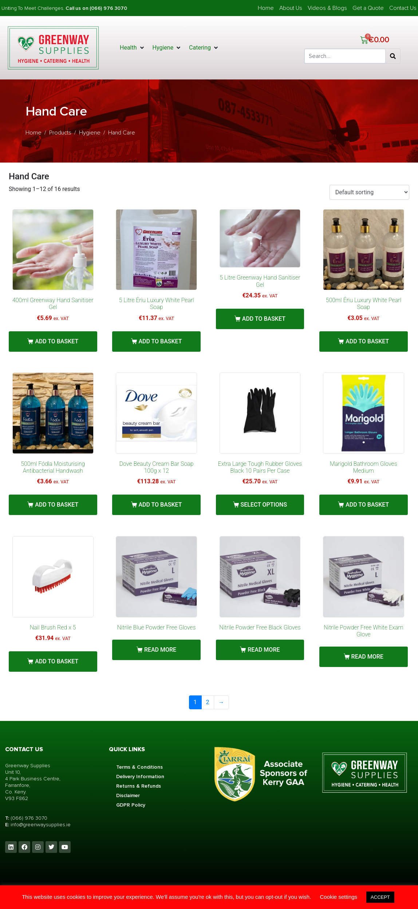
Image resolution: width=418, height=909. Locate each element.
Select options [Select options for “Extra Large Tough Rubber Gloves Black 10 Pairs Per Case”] (264, 504)
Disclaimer (128, 795)
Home (266, 8)
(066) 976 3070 (29, 818)
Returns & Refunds (138, 786)
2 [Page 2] (207, 702)
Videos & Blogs (327, 8)
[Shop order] (369, 192)
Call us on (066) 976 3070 (96, 8)
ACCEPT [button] (380, 897)
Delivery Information (140, 776)
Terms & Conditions (139, 767)
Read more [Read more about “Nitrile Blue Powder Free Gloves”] (160, 649)
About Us (290, 8)
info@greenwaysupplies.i (39, 825)
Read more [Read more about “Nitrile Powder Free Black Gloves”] (264, 649)
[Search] (393, 56)
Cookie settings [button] (339, 897)
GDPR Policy (130, 805)
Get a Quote (368, 8)
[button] (132, 48)
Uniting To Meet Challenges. (33, 8)
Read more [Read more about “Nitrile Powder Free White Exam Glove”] (367, 656)
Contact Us (403, 8)
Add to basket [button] (56, 341)
